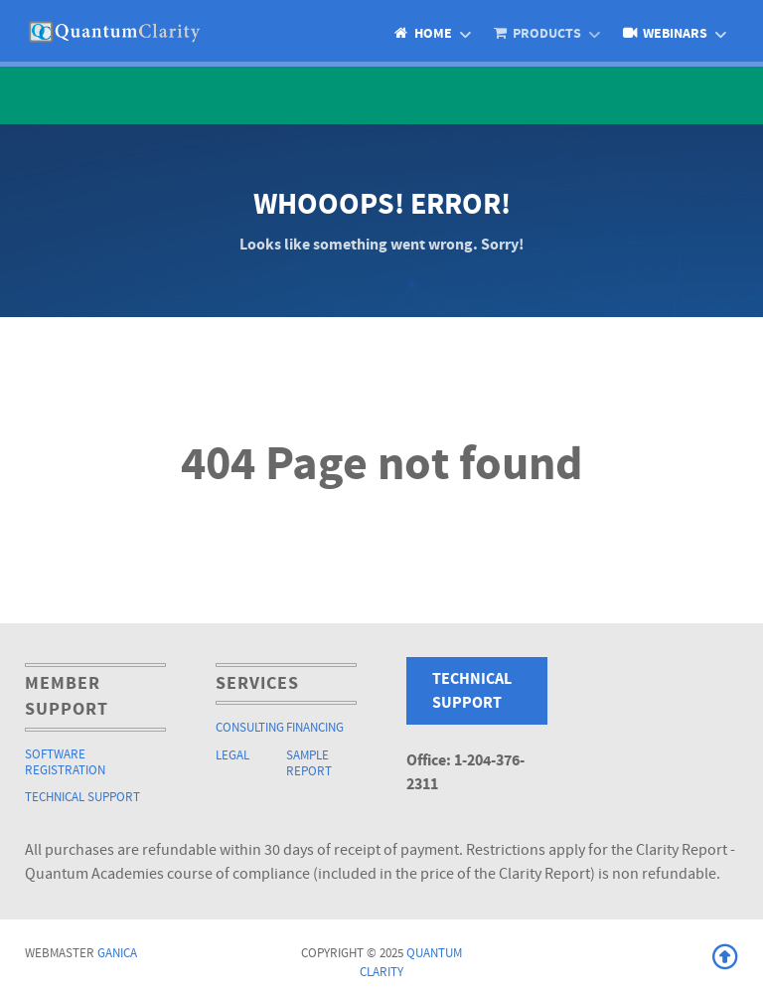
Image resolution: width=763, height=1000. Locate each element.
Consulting (250, 728)
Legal (232, 755)
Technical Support (82, 797)
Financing (315, 728)
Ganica (117, 953)
